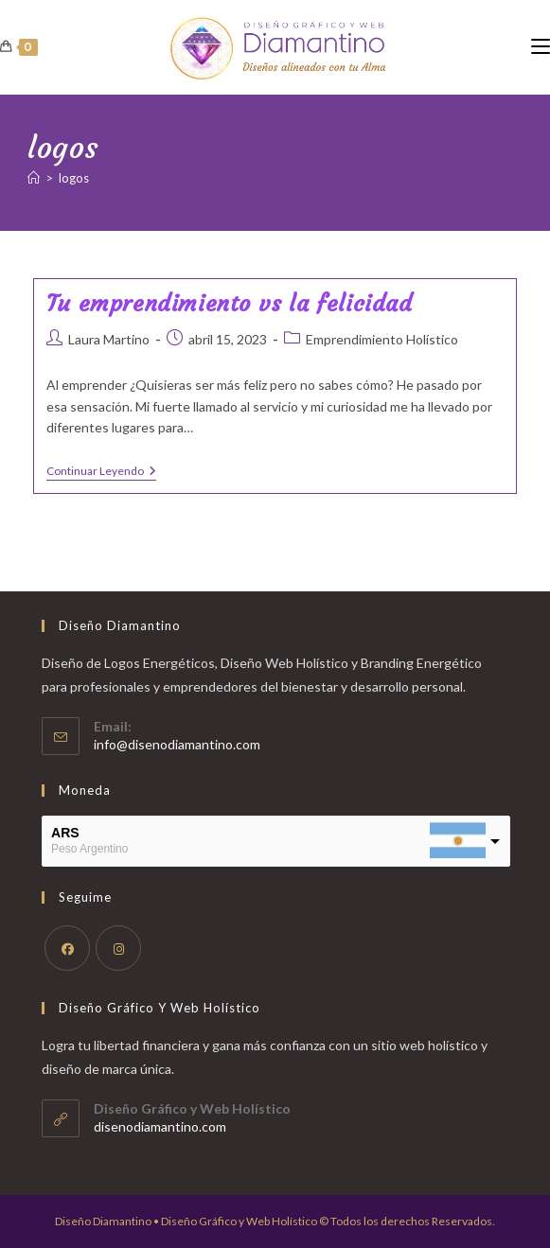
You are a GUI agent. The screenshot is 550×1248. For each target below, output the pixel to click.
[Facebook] (67, 948)
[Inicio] (33, 177)
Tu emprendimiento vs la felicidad (229, 304)
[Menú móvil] (540, 47)
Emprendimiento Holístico (382, 339)
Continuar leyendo (101, 473)
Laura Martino (109, 339)
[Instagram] (118, 948)
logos (74, 177)
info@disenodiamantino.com (177, 744)
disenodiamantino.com (160, 1126)
